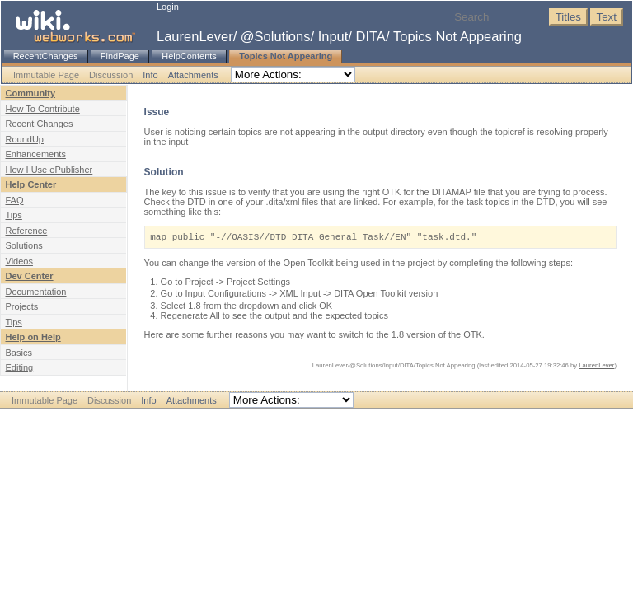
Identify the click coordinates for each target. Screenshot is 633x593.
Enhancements (36, 154)
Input (333, 36)
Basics (19, 352)
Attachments (193, 75)
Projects (22, 306)
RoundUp (25, 139)
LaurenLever (195, 36)
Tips (14, 215)
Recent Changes (39, 123)
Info (150, 75)
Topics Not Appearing (457, 36)
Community (31, 93)
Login (168, 7)
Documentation (36, 291)
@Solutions (276, 36)
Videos (19, 261)
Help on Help (33, 337)
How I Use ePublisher (49, 170)
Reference (27, 231)
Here (154, 334)
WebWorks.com (340, 417)
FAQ (15, 200)
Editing (20, 367)
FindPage (120, 56)
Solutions (24, 245)
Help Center (31, 184)
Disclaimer (283, 417)
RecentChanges (45, 56)
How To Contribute (43, 109)
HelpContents (189, 56)
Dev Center (30, 276)
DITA (371, 36)
